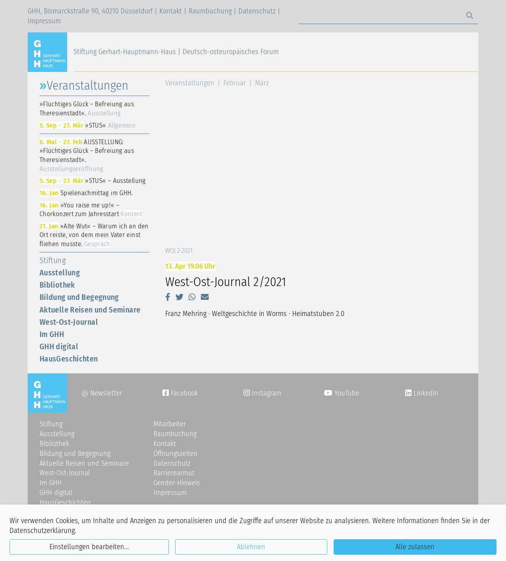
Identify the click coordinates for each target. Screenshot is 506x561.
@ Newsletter (101, 393)
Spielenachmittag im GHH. (86, 193)
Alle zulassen (414, 546)
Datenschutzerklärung (42, 530)
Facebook (180, 393)
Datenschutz (257, 11)
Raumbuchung (210, 11)
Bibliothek (57, 285)
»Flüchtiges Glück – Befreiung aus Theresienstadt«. (87, 108)
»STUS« (88, 125)
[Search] (379, 16)
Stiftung (53, 260)
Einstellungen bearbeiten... (89, 546)
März (262, 83)
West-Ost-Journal (69, 322)
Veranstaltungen (189, 83)
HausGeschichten (69, 358)
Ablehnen (251, 546)
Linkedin (425, 393)
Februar (234, 83)
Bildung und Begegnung (79, 297)
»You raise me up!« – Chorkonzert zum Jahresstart (91, 209)
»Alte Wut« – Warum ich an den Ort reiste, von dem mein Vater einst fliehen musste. (94, 235)
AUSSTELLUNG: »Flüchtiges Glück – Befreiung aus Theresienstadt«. (87, 155)
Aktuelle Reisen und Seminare (90, 309)
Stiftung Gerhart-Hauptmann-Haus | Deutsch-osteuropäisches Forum (176, 51)
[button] (167, 297)
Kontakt (170, 11)
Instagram (262, 393)
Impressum (44, 21)
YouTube (341, 393)
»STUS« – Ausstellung (93, 180)
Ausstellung (60, 272)
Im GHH (52, 334)
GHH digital (59, 346)
